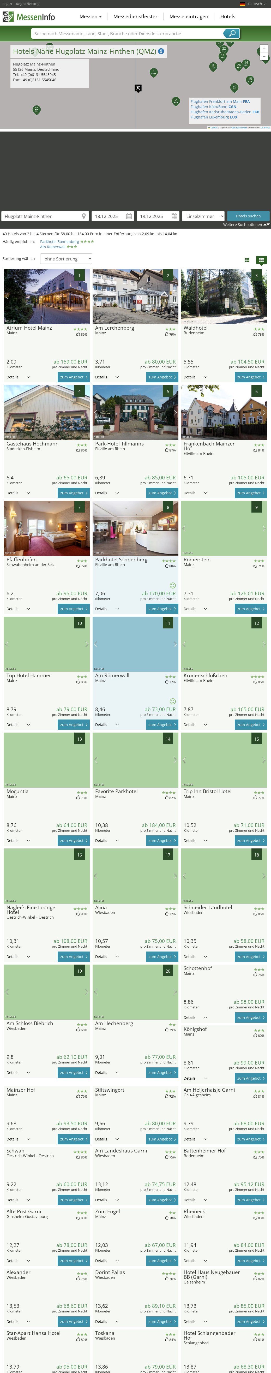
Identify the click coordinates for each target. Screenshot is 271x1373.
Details (18, 377)
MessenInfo (29, 16)
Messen (90, 16)
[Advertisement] (135, 168)
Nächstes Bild (87, 297)
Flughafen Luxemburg (214, 117)
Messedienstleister (135, 16)
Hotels (227, 16)
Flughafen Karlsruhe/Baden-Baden (225, 111)
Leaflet (213, 127)
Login (7, 3)
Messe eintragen (189, 16)
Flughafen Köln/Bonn (213, 106)
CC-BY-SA (265, 127)
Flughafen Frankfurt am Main (220, 101)
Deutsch (257, 3)
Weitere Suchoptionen (242, 224)
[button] (172, 97)
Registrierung (28, 3)
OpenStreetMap (239, 127)
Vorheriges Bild (7, 297)
